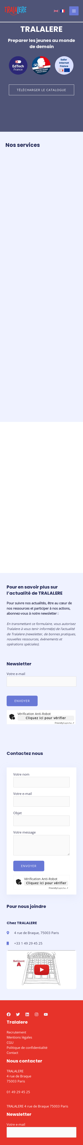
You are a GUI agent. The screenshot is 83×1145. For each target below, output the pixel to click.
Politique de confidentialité (27, 985)
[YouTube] (46, 952)
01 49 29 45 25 (18, 1029)
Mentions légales (19, 975)
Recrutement (16, 970)
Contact (12, 990)
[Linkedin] (27, 952)
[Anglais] (56, 11)
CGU (10, 980)
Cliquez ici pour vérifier (46, 656)
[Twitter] (18, 952)
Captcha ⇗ (64, 660)
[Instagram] (37, 952)
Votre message (41, 781)
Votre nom (41, 717)
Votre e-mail (41, 617)
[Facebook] (9, 952)
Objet (41, 756)
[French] (62, 11)
